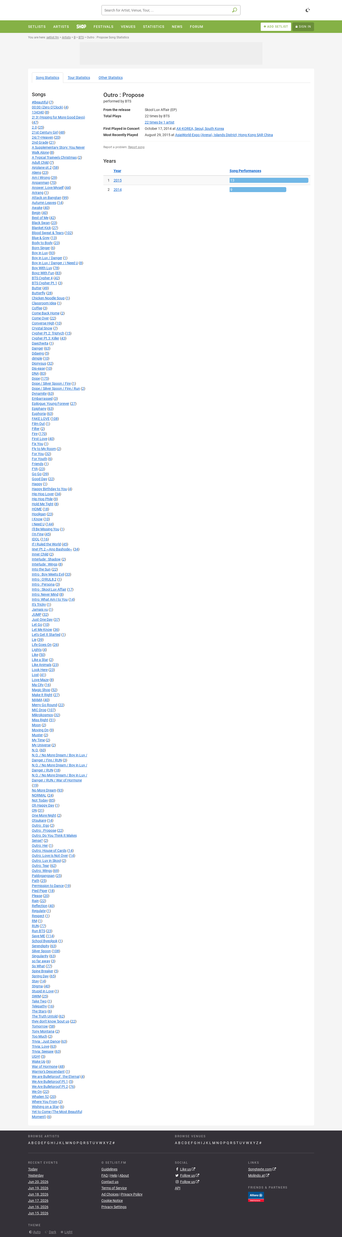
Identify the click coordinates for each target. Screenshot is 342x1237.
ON (34, 810)
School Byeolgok (44, 941)
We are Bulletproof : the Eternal (56, 1077)
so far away (41, 961)
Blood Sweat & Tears (48, 233)
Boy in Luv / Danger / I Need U (55, 263)
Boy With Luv (42, 268)
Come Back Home (45, 313)
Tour (79, 78)
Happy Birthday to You (49, 489)
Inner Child (40, 554)
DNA (35, 373)
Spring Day (40, 976)
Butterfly (38, 293)
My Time (38, 740)
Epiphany (39, 409)
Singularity (40, 956)
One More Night (44, 815)
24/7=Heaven (42, 137)
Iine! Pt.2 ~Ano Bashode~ (52, 549)
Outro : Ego (40, 825)
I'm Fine (38, 534)
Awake (37, 208)
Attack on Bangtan (46, 198)
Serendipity (40, 946)
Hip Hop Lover (43, 494)
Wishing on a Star (45, 1107)
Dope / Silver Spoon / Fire (51, 383)
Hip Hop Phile (42, 499)
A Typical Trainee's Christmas (54, 157)
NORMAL (39, 795)
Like (35, 655)
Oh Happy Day (43, 805)
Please (37, 896)
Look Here (40, 670)
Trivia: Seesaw (43, 1051)
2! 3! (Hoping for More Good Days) (58, 117)
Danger (37, 348)
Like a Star (40, 660)
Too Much (39, 1036)
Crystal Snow (42, 328)
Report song (136, 147)
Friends (37, 464)
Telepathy (39, 1006)
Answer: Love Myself (48, 188)
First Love (39, 439)
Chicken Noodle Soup (48, 298)
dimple (37, 358)
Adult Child (40, 162)
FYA (35, 469)
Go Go (37, 474)
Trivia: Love (40, 1046)
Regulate (39, 911)
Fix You (37, 444)
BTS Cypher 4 (42, 278)
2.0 (34, 127)
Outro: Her (40, 846)
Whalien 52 (40, 1097)
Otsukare (39, 820)
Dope (36, 378)
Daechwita (40, 343)
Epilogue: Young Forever (50, 404)
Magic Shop (41, 690)
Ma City (38, 685)
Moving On (40, 730)
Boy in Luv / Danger (47, 258)
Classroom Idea (44, 303)
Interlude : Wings (44, 564)
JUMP (36, 614)
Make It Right (42, 695)
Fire (35, 434)
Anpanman (40, 183)
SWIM (36, 996)
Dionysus (39, 363)
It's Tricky (39, 604)
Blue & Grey (41, 238)
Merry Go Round (44, 705)
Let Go (37, 625)
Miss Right (40, 720)
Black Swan (41, 223)
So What (38, 966)
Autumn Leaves (44, 203)
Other (111, 78)
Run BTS (38, 931)
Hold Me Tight (42, 504)
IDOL (36, 539)
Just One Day (42, 619)
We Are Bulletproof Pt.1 (50, 1082)
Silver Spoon (41, 951)
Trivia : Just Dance (46, 1041)
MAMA (37, 700)
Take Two (39, 1001)
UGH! (36, 1056)
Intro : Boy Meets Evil (48, 574)
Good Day (39, 479)
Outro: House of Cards (49, 851)
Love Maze (40, 680)
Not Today (40, 800)
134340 (38, 112)
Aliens (36, 173)
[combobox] (171, 10)
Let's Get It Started (46, 635)
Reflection (39, 906)
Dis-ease (38, 368)
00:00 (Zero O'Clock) (47, 107)
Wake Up (38, 1061)
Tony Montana (43, 1031)
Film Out (38, 424)
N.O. (35, 750)
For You (38, 454)
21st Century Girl (45, 132)
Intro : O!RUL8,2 (44, 579)
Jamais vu (40, 609)
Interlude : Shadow (46, 559)
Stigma (37, 986)
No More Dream (44, 790)
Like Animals (41, 665)
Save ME (38, 936)
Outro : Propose (44, 830)
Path (35, 881)
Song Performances (245, 171)
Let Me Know (42, 630)
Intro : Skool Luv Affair (49, 589)
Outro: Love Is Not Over (50, 856)
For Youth (39, 459)
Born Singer (41, 248)
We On (37, 1092)
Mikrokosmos (42, 715)
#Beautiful (40, 102)
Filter (36, 429)
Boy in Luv (40, 253)
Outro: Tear (40, 866)
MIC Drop (39, 710)
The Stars (39, 1011)
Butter (37, 288)
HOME (37, 509)
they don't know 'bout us (50, 1021)
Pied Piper (39, 891)
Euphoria (39, 414)
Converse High (43, 323)
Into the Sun (41, 569)
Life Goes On (42, 645)
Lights (37, 650)
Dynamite (39, 393)
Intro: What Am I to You (50, 599)
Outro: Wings (42, 871)
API (177, 1188)
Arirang (37, 193)
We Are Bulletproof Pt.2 (50, 1087)
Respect (38, 916)
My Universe (41, 745)
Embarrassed (42, 399)
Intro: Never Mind (45, 594)
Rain (35, 901)
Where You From (44, 1102)
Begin (36, 213)
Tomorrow (40, 1026)
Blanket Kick (41, 228)
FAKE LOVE (41, 419)
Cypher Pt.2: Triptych (48, 333)
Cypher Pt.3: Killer (45, 338)
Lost (35, 675)
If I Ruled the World (46, 544)
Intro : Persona (43, 584)
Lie (34, 640)
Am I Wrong (41, 178)
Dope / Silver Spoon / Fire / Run (56, 388)
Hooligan (39, 514)
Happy (37, 484)
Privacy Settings (113, 1207)
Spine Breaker (42, 971)
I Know (37, 519)
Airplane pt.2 (42, 167)
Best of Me (40, 218)
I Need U (38, 524)
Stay (35, 981)
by (159, 122)
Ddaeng (38, 353)
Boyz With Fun (43, 273)
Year (117, 171)
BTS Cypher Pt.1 (44, 283)
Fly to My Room (44, 449)
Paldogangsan (43, 876)
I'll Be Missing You (45, 529)
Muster (37, 735)
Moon (36, 725)
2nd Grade (40, 142)
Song (47, 78)
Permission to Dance (48, 886)
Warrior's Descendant (48, 1072)
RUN (35, 926)
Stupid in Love (43, 991)
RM (34, 921)
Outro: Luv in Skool (46, 861)
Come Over (40, 318)
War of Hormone (44, 1066)
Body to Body (42, 243)
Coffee (37, 308)
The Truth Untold (45, 1016)
